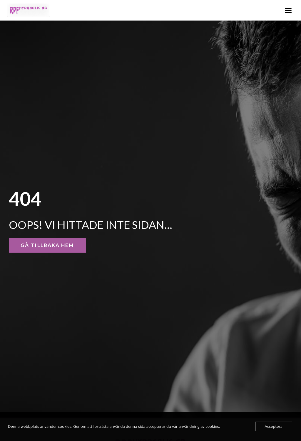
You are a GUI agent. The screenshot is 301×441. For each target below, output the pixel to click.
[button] (288, 10)
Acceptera (273, 426)
